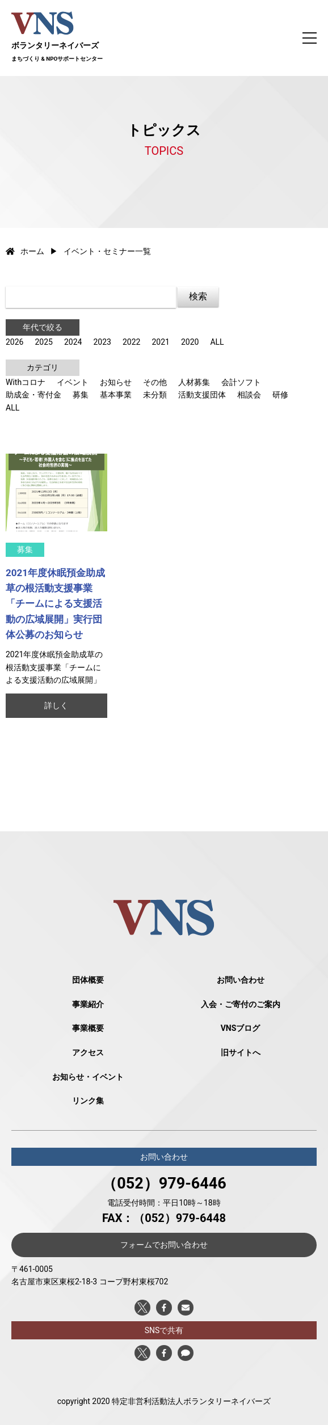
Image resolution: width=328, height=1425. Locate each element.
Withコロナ (25, 382)
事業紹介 (88, 1004)
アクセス (88, 1052)
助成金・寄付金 (33, 394)
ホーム (25, 251)
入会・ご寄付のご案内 (240, 1004)
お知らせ (116, 382)
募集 (81, 394)
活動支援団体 (202, 394)
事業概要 (88, 1028)
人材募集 (194, 382)
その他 (155, 382)
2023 (102, 341)
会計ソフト (241, 382)
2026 (14, 341)
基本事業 (116, 394)
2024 (73, 341)
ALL (217, 341)
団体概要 (88, 979)
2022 (131, 341)
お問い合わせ (240, 979)
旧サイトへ (240, 1052)
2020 (190, 341)
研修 (280, 394)
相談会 (249, 394)
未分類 (155, 394)
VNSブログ (240, 1028)
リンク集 (88, 1100)
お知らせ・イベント (88, 1076)
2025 (43, 341)
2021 (160, 341)
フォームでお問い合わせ (164, 1244)
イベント (73, 382)
